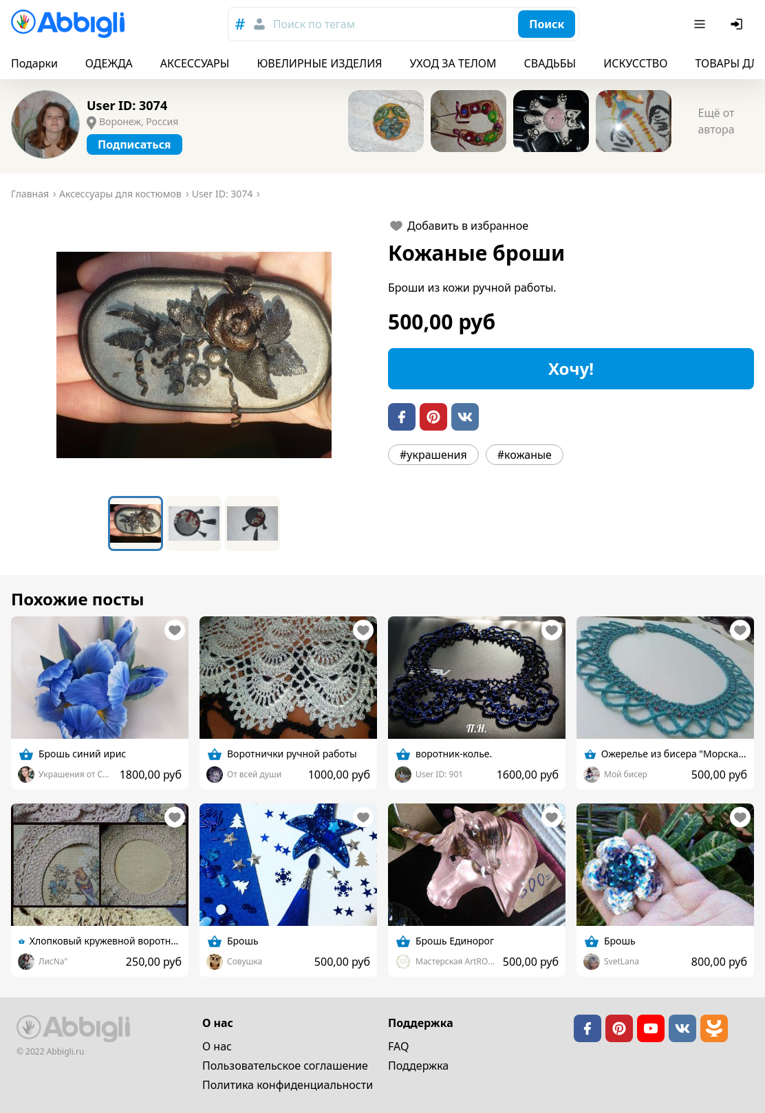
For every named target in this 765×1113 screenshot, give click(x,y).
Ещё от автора (716, 121)
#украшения (433, 454)
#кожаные (524, 454)
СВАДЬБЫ (550, 63)
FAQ (398, 1046)
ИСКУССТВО (635, 63)
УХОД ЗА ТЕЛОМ (453, 63)
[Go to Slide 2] (194, 523)
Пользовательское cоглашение (285, 1065)
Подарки (34, 63)
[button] (194, 355)
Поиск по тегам (314, 24)
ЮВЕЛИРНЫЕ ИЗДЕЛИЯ (319, 63)
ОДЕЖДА (109, 63)
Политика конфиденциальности (287, 1084)
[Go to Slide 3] (252, 523)
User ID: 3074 (127, 105)
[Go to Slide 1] (135, 523)
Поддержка (418, 1065)
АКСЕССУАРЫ (195, 63)
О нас (217, 1046)
